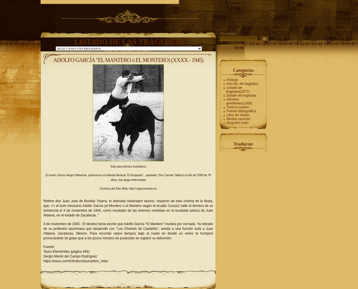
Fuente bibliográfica (241, 111)
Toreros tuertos (238, 107)
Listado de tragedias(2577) (237, 90)
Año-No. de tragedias (242, 84)
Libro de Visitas (238, 115)
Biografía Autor (238, 123)
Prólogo (232, 80)
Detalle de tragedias (241, 95)
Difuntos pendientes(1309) (239, 101)
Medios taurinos (238, 119)
